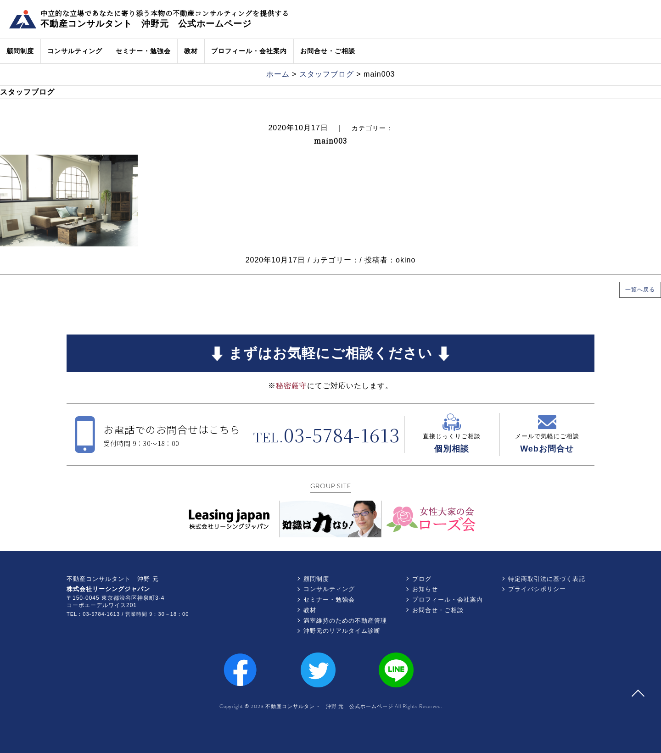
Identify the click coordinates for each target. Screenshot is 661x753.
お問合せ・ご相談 (327, 51)
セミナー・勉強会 (143, 51)
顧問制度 (20, 51)
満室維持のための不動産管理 (345, 620)
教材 (191, 51)
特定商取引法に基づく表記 (546, 578)
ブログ (421, 578)
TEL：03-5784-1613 (93, 614)
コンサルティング (74, 51)
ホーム (278, 74)
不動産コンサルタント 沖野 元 (113, 578)
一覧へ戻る (640, 289)
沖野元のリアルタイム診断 (342, 630)
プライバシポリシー (537, 589)
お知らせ (425, 589)
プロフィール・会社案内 (249, 51)
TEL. (326, 437)
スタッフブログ (326, 74)
